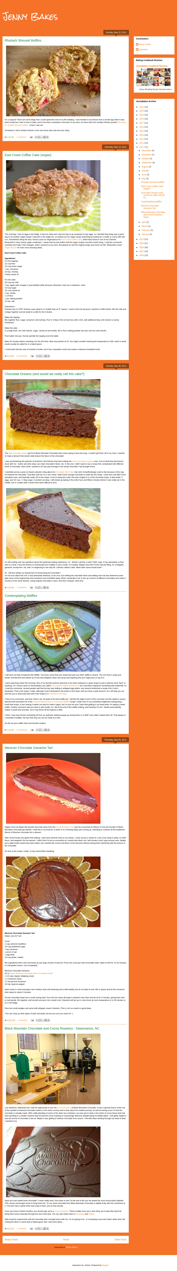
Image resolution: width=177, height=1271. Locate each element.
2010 (141, 239)
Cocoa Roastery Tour (65, 827)
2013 (141, 139)
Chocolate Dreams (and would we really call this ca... (153, 195)
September (147, 162)
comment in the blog (57, 694)
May (144, 178)
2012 (141, 143)
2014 (141, 135)
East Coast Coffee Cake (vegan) (28, 155)
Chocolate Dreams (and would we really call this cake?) (44, 374)
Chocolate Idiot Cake (64, 472)
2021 (141, 107)
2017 (141, 123)
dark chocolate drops (17, 453)
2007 (141, 251)
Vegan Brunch (11, 247)
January (146, 234)
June (144, 174)
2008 (141, 247)
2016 (141, 127)
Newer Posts (11, 1239)
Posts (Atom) (71, 1247)
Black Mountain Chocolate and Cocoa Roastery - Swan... (153, 214)
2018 (141, 119)
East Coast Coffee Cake (71, 239)
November (147, 154)
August (145, 167)
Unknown (143, 49)
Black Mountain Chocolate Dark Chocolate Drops (31, 973)
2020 (141, 111)
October (146, 158)
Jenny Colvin (145, 44)
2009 (141, 243)
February (146, 230)
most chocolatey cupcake (83, 461)
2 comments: (22, 730)
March (145, 226)
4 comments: (22, 356)
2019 (141, 115)
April (144, 222)
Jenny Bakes (30, 16)
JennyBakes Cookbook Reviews (152, 66)
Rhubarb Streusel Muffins (23, 40)
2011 (141, 147)
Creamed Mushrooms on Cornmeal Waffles (51, 702)
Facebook (80, 1214)
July (144, 170)
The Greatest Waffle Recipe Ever (65, 686)
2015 (141, 131)
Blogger (105, 1265)
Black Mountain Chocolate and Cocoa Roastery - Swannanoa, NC (52, 1028)
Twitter (91, 1214)
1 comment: (21, 137)
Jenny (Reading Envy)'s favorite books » (155, 89)
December (147, 150)
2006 (141, 255)
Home (66, 1239)
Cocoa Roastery (64, 1108)
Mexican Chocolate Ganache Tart (29, 748)
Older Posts (121, 1239)
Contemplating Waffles (21, 596)
